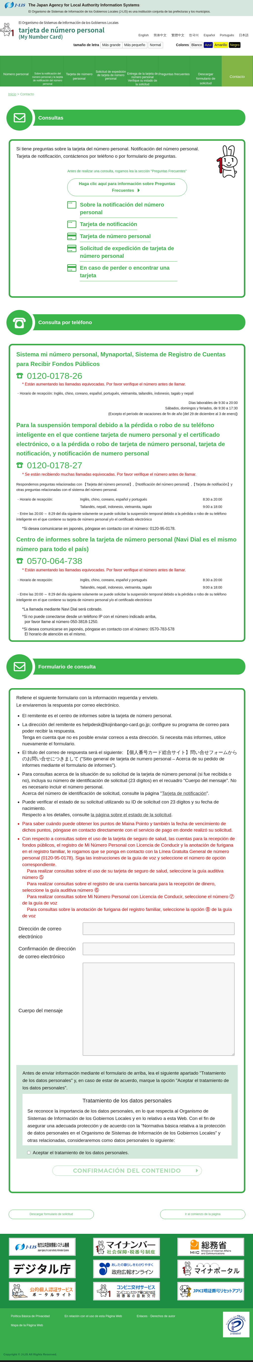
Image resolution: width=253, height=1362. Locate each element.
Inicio (12, 94)
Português (227, 35)
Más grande (111, 45)
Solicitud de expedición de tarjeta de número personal (127, 252)
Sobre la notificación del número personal (122, 208)
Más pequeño (134, 45)
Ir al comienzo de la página (202, 1214)
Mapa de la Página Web (27, 1325)
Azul (208, 45)
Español (209, 35)
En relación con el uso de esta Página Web (93, 1316)
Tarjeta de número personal (115, 236)
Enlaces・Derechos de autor (156, 1316)
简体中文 (160, 35)
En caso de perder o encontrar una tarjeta (125, 272)
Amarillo (221, 45)
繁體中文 (177, 35)
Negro (234, 45)
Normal (155, 45)
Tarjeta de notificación (108, 224)
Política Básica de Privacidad (30, 1316)
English (143, 35)
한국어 (194, 35)
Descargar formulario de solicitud (51, 1214)
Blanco (196, 45)
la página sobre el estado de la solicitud (131, 814)
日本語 (244, 35)
